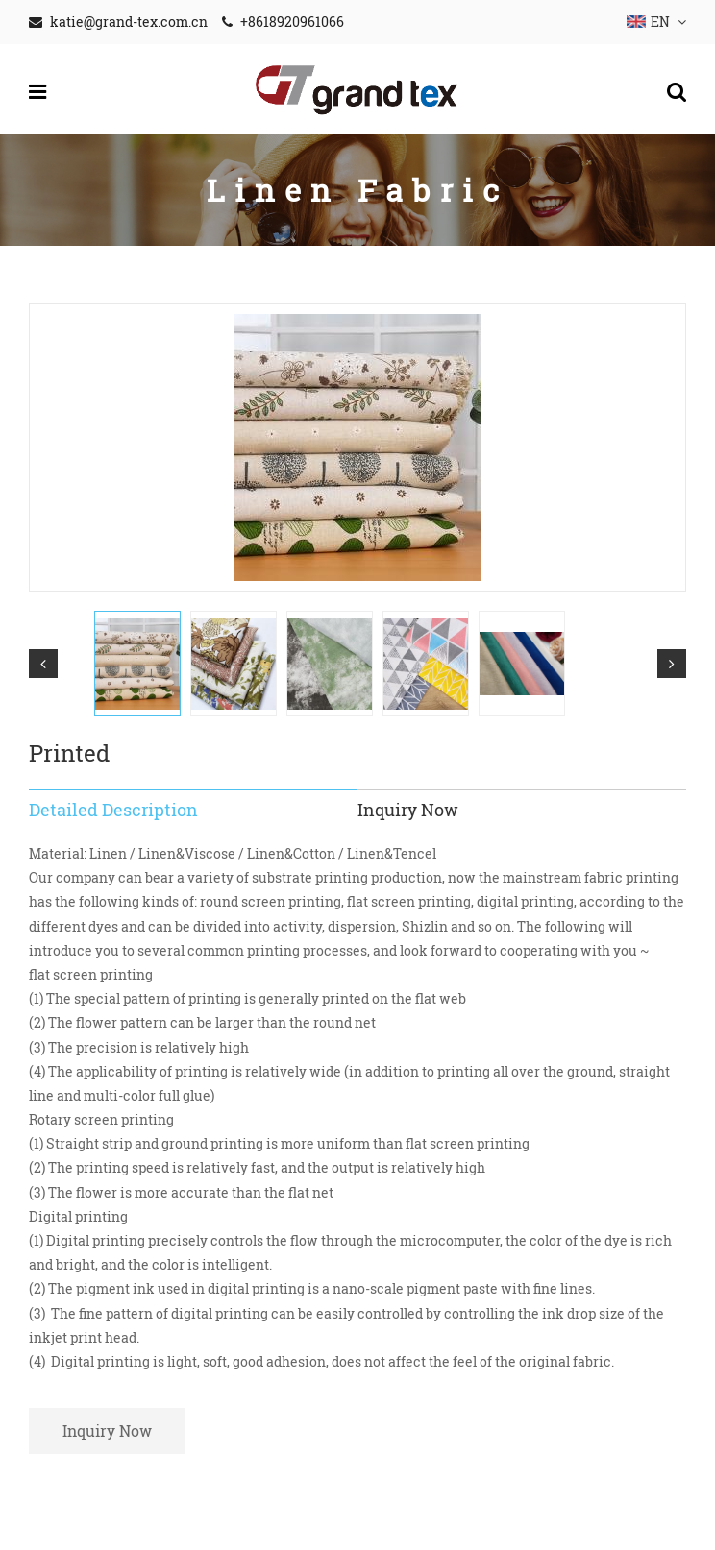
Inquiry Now (107, 1430)
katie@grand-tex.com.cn (129, 21)
